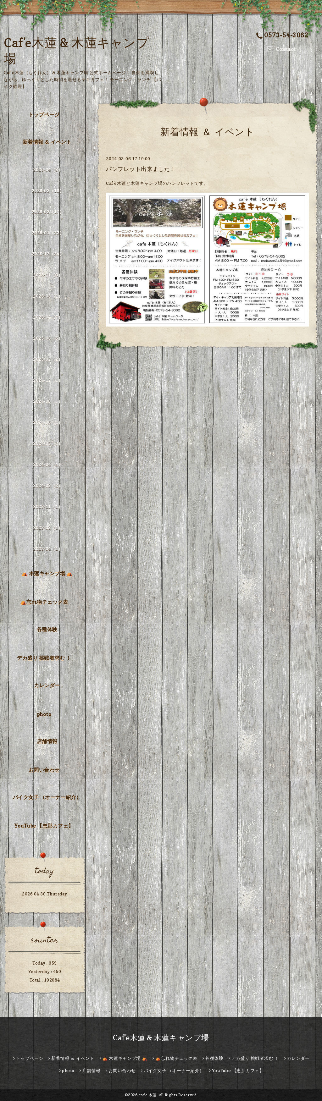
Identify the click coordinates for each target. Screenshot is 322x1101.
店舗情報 (47, 741)
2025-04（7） (48, 317)
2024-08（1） (48, 401)
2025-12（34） (48, 253)
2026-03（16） (48, 190)
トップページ (44, 114)
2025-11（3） (48, 275)
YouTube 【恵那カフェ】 (44, 826)
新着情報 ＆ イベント (47, 142)
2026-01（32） (48, 232)
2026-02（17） (48, 211)
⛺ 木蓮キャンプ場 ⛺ (47, 573)
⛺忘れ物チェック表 (44, 602)
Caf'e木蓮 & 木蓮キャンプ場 (161, 1037)
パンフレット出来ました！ (141, 169)
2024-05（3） (48, 443)
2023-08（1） (48, 527)
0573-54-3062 (282, 35)
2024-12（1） (48, 380)
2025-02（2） (48, 359)
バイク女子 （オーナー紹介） (47, 797)
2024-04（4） (48, 464)
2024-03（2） (48, 485)
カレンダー (47, 685)
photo (44, 714)
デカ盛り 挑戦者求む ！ (44, 658)
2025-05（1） (48, 296)
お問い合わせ (44, 770)
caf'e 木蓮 (148, 1095)
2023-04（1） (48, 548)
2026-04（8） (48, 169)
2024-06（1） (48, 422)
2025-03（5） (48, 338)
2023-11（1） (48, 506)
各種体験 (47, 629)
